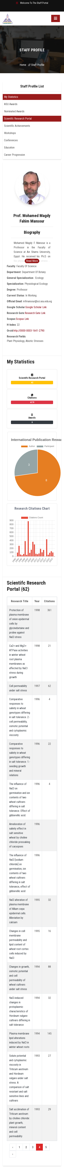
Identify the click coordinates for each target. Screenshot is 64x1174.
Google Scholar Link (36, 307)
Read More (32, 260)
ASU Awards (10, 104)
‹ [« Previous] (12, 1147)
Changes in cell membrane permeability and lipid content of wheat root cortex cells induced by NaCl (19, 944)
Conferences (11, 140)
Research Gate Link (35, 313)
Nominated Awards (14, 111)
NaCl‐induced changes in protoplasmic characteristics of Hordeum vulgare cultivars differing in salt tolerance (19, 1011)
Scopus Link (22, 319)
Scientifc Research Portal (18, 118)
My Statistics (11, 97)
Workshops (10, 133)
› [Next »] (12, 1154)
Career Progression (14, 154)
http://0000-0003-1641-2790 (28, 330)
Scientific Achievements (17, 125)
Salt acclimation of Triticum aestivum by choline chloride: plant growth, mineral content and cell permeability (19, 1123)
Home (23, 64)
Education (9, 147)
